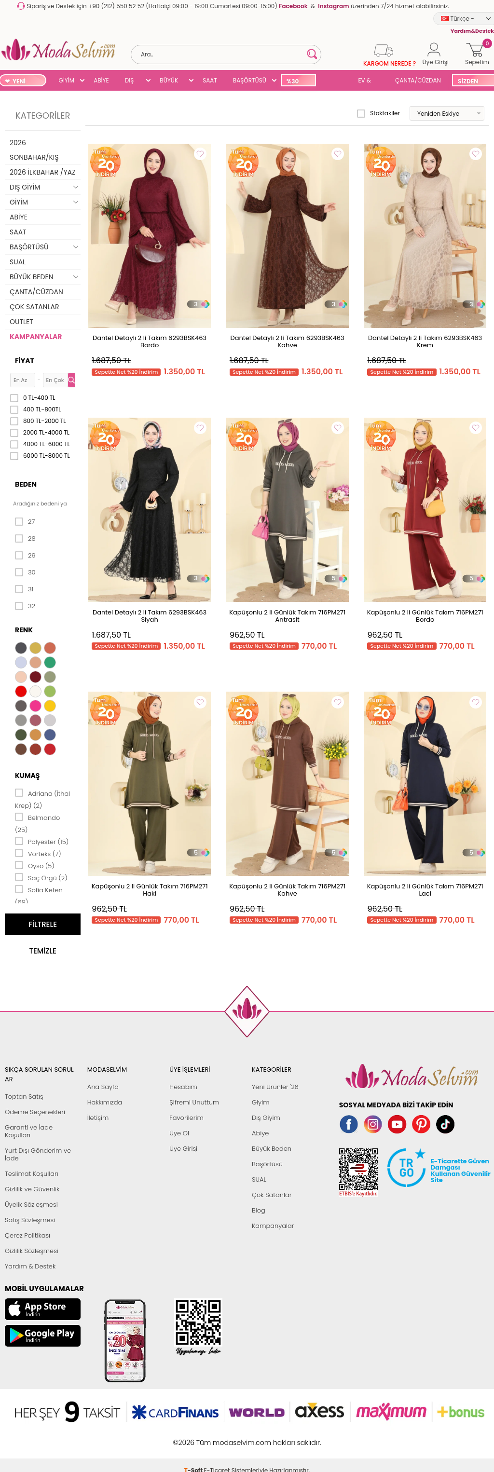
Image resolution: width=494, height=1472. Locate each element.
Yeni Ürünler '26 (275, 1086)
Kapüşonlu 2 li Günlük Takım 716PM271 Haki (150, 890)
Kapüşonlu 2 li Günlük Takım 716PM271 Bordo (425, 616)
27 (25, 522)
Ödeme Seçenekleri (35, 1112)
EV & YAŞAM (368, 81)
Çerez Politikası (27, 1235)
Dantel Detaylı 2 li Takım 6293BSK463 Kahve (287, 341)
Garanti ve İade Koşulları (29, 1131)
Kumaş (27, 775)
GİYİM (67, 80)
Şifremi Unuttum (194, 1102)
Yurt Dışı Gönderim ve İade (38, 1154)
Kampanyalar (273, 1225)
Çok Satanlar (271, 1194)
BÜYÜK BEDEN (169, 81)
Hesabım (183, 1086)
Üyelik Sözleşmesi (31, 1204)
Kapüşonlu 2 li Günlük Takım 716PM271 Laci (425, 890)
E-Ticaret (217, 1437)
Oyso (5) (35, 865)
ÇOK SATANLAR (34, 307)
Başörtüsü (267, 1164)
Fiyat (24, 361)
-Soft (194, 1437)
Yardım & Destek (30, 1266)
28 (25, 539)
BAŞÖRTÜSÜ (249, 80)
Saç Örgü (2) (41, 877)
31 (24, 589)
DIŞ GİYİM (133, 81)
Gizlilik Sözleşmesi (31, 1250)
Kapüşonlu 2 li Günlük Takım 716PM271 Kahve (287, 890)
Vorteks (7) (38, 853)
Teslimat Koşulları (31, 1173)
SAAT (210, 80)
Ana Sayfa (103, 1086)
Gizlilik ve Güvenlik (32, 1189)
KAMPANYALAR (36, 336)
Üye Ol (179, 1133)
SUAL (335, 81)
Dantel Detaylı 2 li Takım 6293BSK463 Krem (425, 341)
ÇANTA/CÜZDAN (418, 80)
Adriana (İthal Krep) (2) (42, 799)
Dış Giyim (266, 1117)
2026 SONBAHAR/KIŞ (34, 150)
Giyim (261, 1102)
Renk (24, 630)
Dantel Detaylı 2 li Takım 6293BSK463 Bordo (149, 341)
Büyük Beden (271, 1148)
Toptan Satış (24, 1096)
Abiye (260, 1133)
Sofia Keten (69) (39, 895)
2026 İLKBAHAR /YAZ (43, 172)
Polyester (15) (42, 841)
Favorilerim (186, 1117)
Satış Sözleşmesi (30, 1220)
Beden (26, 484)
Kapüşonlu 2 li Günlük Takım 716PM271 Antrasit (287, 616)
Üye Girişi (183, 1148)
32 (25, 606)
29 (25, 555)
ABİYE (101, 80)
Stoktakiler (378, 113)
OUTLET (21, 322)
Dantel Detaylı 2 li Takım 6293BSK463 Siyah (149, 616)
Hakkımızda (105, 1102)
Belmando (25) (37, 823)
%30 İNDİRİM (298, 81)
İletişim (98, 1117)
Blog (258, 1210)
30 (25, 572)
